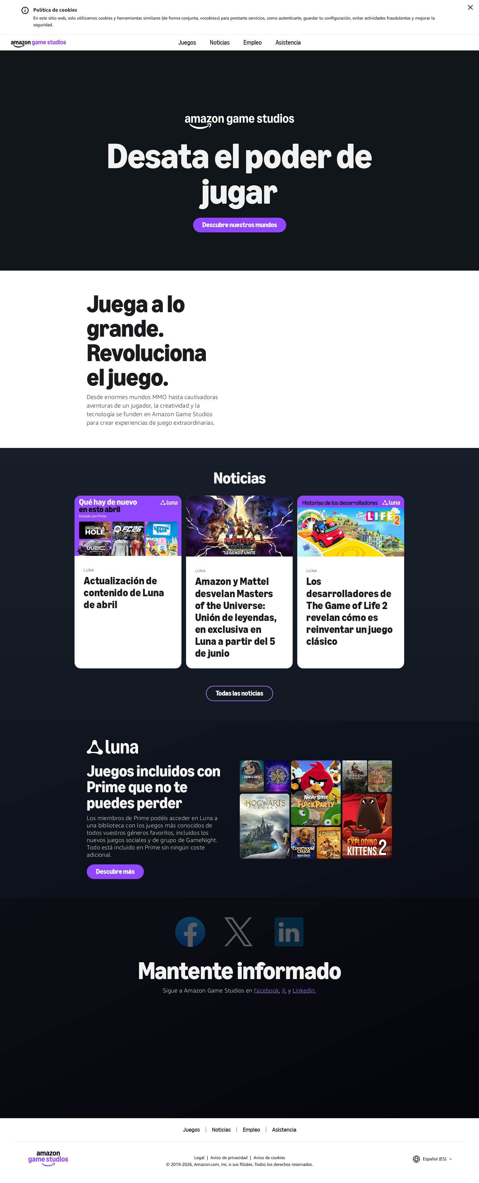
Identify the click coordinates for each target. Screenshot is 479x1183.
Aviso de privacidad (228, 1157)
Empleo (252, 42)
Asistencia (288, 42)
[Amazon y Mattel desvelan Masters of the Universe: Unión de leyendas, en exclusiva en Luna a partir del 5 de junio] (239, 527)
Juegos (187, 42)
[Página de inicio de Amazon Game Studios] (38, 43)
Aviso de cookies (269, 1157)
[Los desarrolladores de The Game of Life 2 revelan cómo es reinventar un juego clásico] (350, 527)
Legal (199, 1157)
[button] (432, 1159)
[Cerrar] (470, 8)
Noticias (220, 42)
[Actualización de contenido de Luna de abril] (128, 526)
